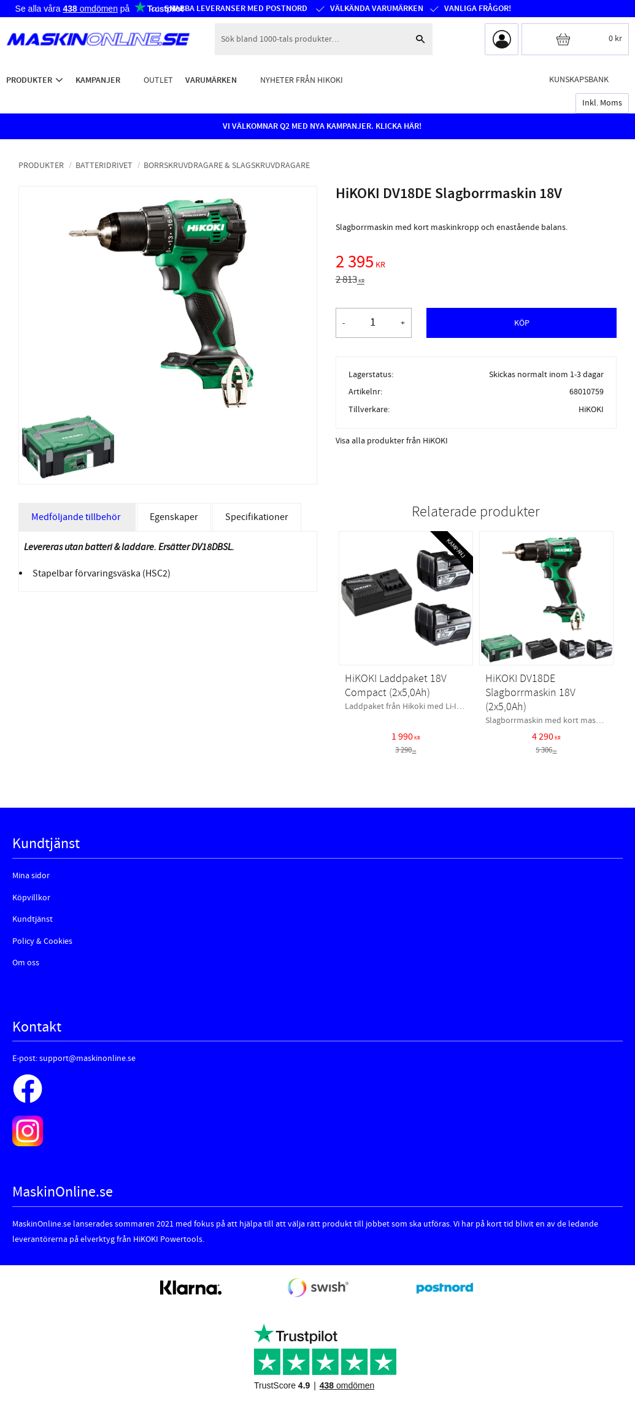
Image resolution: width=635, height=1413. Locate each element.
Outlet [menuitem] (158, 80)
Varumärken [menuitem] (211, 80)
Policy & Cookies (42, 941)
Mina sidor (31, 875)
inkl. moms (602, 103)
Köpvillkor (31, 897)
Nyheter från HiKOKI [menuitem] (301, 80)
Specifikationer (256, 517)
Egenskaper (174, 517)
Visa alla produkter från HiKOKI (392, 440)
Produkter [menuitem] (29, 80)
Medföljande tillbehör (77, 517)
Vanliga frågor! (477, 8)
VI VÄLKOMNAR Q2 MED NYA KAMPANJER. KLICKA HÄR (321, 126)
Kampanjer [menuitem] (97, 80)
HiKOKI (591, 409)
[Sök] (420, 39)
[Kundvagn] (575, 39)
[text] (476, 264)
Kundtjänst (32, 919)
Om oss (25, 962)
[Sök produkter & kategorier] (311, 39)
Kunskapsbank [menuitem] (579, 79)
